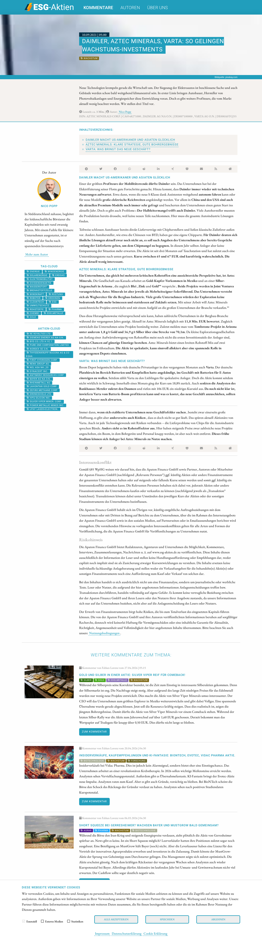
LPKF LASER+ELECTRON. (42, 409)
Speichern (167, 919)
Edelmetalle (53, 313)
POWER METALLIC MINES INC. (45, 405)
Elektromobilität (40, 279)
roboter (33, 298)
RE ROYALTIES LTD (39, 333)
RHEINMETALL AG (38, 382)
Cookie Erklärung (155, 933)
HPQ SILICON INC (38, 397)
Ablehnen (218, 919)
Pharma (55, 309)
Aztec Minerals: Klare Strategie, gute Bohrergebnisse (132, 144)
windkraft (35, 294)
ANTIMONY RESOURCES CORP (45, 375)
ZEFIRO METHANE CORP (42, 390)
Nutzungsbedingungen (104, 633)
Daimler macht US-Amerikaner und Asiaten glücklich (130, 140)
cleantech (35, 302)
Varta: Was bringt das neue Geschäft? (118, 149)
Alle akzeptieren (116, 919)
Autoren (130, 8)
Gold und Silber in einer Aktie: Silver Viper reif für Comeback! (132, 675)
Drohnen (52, 298)
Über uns (157, 8)
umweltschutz (38, 305)
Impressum (102, 933)
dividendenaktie (39, 283)
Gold (31, 317)
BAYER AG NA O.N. (39, 379)
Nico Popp (125, 112)
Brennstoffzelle (39, 290)
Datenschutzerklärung (126, 933)
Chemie (33, 313)
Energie (33, 271)
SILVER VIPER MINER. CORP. (44, 401)
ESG (53, 302)
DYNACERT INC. (37, 371)
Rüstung (56, 294)
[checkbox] (23, 921)
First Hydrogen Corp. (42, 360)
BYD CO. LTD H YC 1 (39, 341)
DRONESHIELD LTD (39, 394)
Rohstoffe (35, 309)
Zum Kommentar (94, 732)
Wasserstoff (37, 286)
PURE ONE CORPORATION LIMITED (48, 345)
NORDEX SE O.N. (38, 349)
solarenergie (37, 275)
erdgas (58, 275)
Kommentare (98, 8)
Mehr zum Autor (36, 254)
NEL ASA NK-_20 (38, 367)
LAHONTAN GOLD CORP (42, 386)
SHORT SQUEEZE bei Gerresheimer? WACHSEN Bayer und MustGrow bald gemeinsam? (149, 825)
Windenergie (54, 271)
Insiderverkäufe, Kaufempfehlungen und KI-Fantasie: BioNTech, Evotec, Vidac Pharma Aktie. (157, 755)
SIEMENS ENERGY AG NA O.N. (45, 337)
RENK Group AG (38, 363)
